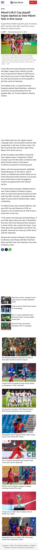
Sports (3, 9)
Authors (21, 547)
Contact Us (15, 547)
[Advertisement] (19, 118)
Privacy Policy (29, 547)
